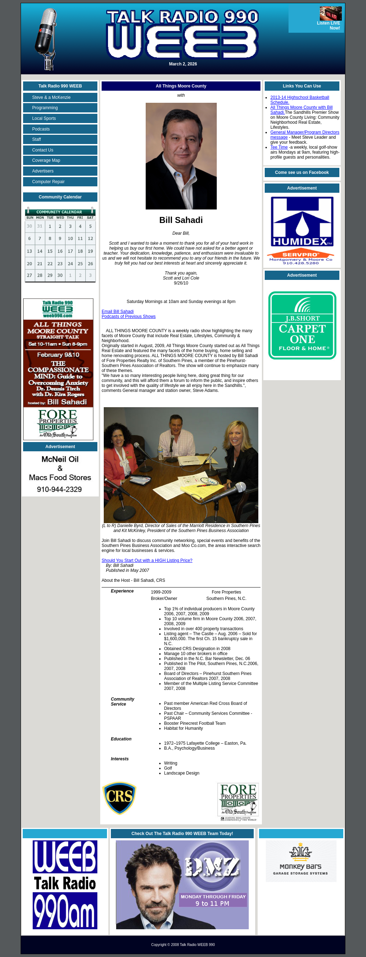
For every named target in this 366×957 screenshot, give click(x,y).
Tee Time (279, 147)
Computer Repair (48, 181)
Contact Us (42, 150)
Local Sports (44, 118)
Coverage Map (46, 160)
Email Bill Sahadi (118, 311)
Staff (36, 139)
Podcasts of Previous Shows (129, 316)
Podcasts (41, 129)
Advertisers (43, 171)
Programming (45, 107)
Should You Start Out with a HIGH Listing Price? (147, 560)
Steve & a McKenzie (51, 97)
